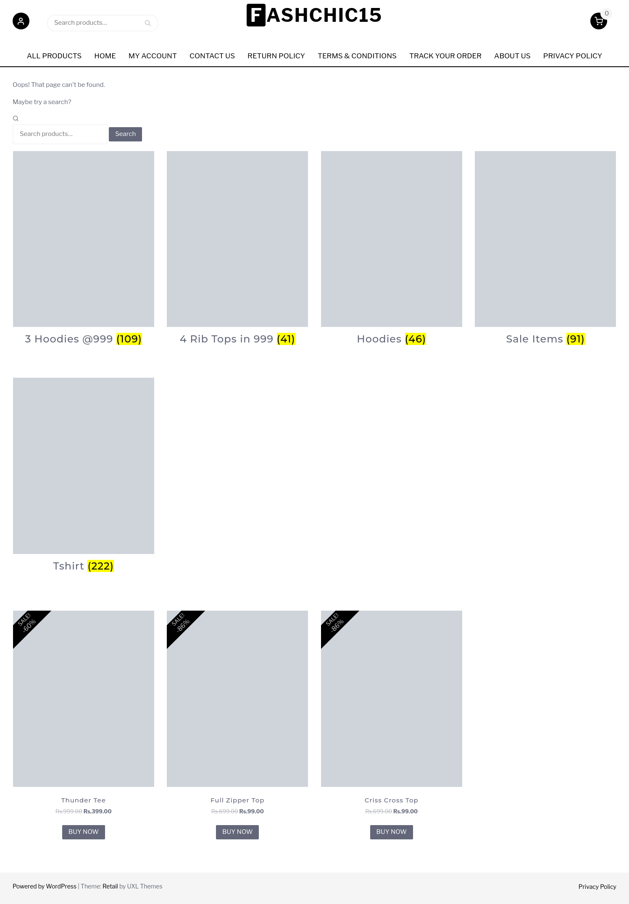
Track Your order (445, 56)
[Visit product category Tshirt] (83, 475)
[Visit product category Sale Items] (545, 248)
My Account (153, 56)
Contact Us (212, 56)
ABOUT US (512, 56)
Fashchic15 (316, 15)
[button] (21, 22)
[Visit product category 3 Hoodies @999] (83, 248)
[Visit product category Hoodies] (391, 248)
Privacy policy (573, 56)
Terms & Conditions (357, 56)
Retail (110, 886)
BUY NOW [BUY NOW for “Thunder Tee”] (83, 832)
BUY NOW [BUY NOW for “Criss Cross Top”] (391, 832)
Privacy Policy (597, 886)
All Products (54, 56)
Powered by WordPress (44, 886)
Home (105, 56)
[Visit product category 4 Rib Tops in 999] (237, 248)
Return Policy (276, 56)
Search (147, 22)
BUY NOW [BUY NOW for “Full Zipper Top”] (237, 832)
